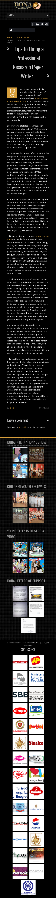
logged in (23, 427)
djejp (12, 408)
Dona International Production (20, 642)
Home (9, 37)
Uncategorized (22, 37)
